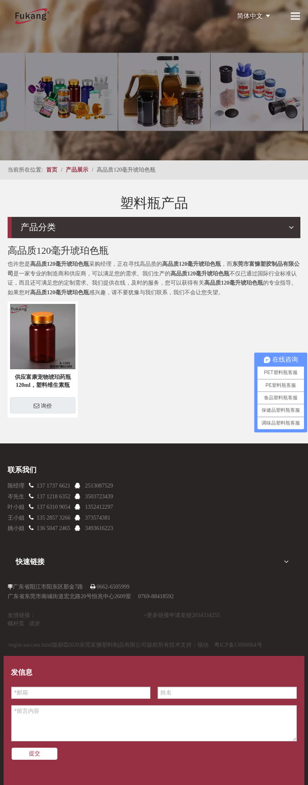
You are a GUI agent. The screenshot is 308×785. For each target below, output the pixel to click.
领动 (203, 645)
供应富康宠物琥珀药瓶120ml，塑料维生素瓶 (43, 381)
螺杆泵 (16, 624)
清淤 (34, 624)
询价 (43, 406)
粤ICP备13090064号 (238, 645)
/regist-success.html (30, 645)
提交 (34, 754)
